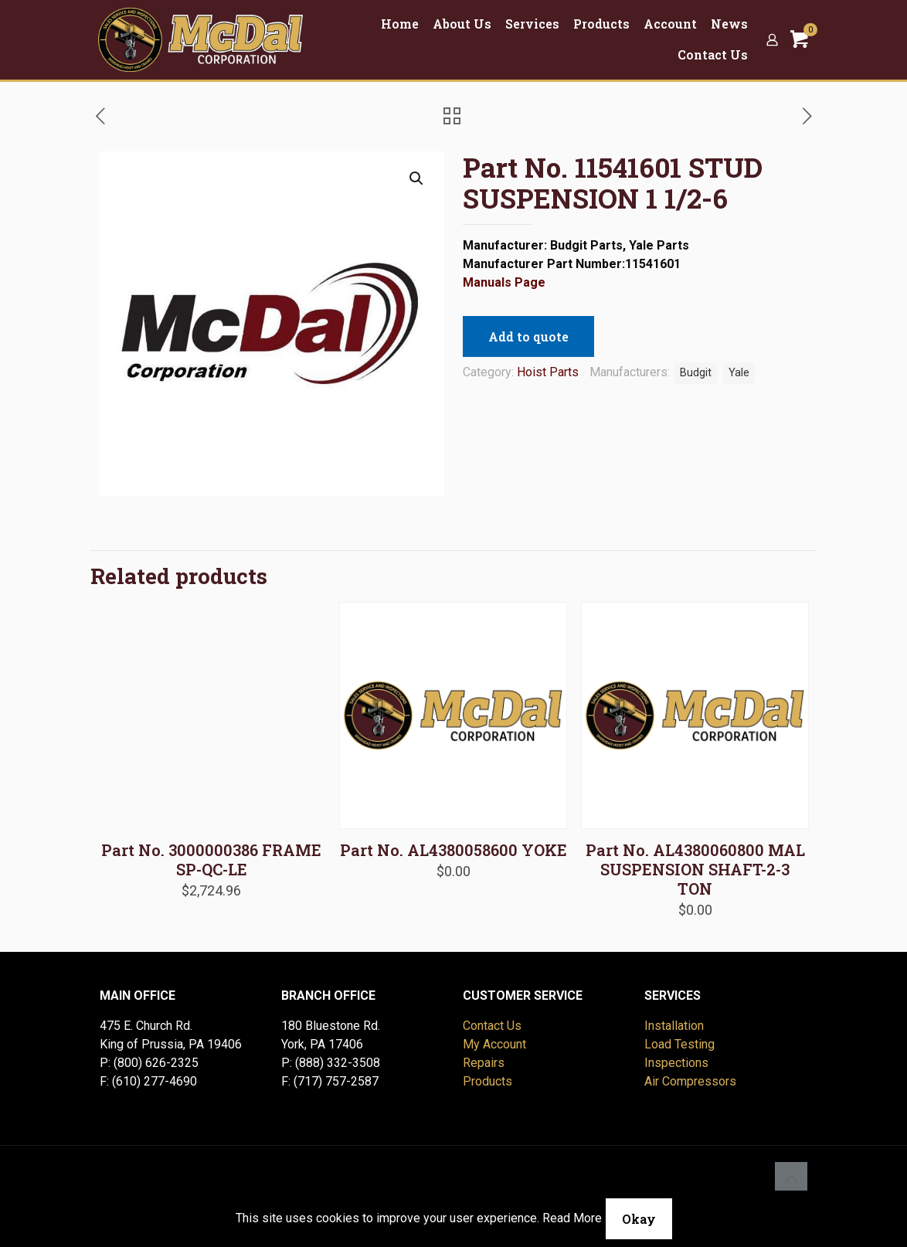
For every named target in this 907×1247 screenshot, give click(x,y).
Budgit (696, 372)
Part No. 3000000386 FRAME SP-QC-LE (211, 859)
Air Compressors (690, 1081)
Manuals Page (504, 282)
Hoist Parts (548, 372)
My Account (494, 1044)
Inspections (676, 1062)
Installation (674, 1025)
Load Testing (679, 1044)
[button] (417, 178)
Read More (572, 1218)
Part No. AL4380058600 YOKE (453, 850)
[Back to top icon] (791, 1178)
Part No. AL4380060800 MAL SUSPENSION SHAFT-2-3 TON (695, 869)
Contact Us (492, 1025)
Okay (639, 1219)
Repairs (483, 1062)
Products (487, 1081)
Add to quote (528, 336)
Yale (739, 372)
